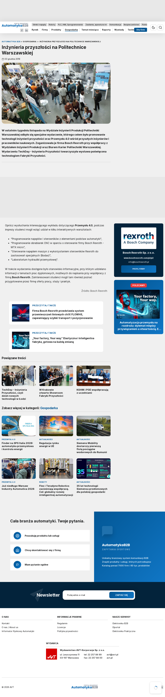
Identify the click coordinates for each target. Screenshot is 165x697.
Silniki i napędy (39, 24)
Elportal (116, 627)
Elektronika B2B (120, 623)
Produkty (56, 30)
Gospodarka (71, 30)
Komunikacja (115, 24)
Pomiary (145, 24)
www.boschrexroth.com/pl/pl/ (139, 258)
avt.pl (110, 657)
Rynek (35, 30)
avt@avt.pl (112, 654)
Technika (132, 30)
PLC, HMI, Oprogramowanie (70, 24)
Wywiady (119, 30)
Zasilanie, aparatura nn (96, 24)
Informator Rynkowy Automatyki (18, 631)
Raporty (106, 30)
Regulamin (62, 623)
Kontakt (6, 623)
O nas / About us (10, 627)
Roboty (52, 24)
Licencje (61, 627)
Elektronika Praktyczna (123, 631)
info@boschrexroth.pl (139, 262)
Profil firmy (138, 269)
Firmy (45, 30)
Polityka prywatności (67, 631)
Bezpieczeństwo (131, 24)
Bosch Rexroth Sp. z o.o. (139, 252)
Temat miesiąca (90, 30)
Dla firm (140, 30)
